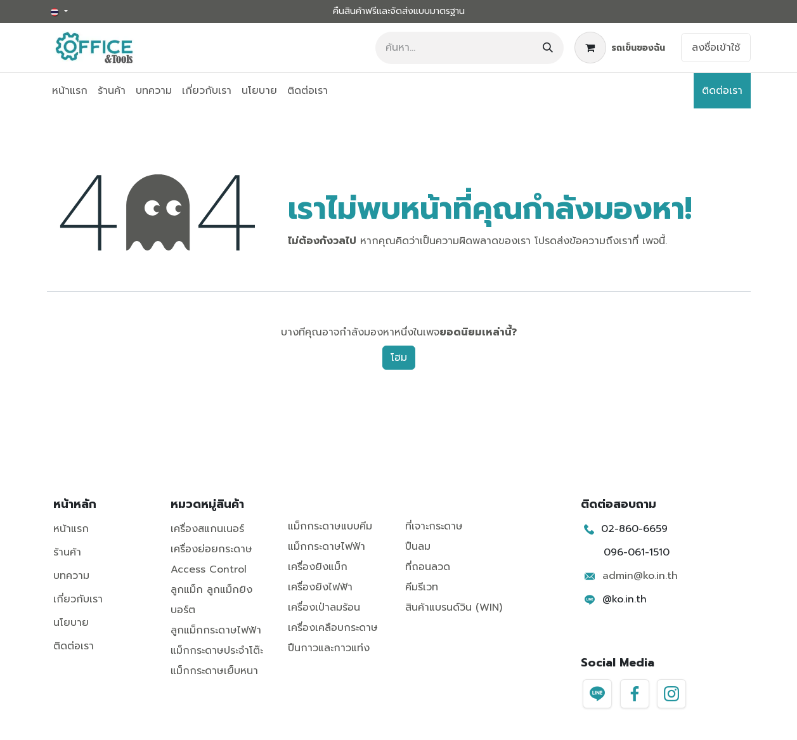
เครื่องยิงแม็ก (317, 566)
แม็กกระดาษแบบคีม (330, 526)
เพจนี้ (653, 241)
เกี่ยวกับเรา (78, 599)
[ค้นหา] (548, 48)
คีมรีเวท (421, 587)
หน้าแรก (71, 528)
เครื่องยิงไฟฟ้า (320, 587)
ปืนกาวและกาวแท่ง (329, 648)
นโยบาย (71, 622)
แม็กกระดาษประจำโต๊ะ (217, 650)
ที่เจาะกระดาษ (434, 526)
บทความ (71, 575)
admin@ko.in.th (640, 575)
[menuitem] (70, 90)
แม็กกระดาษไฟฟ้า (326, 546)
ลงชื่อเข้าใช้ (716, 47)
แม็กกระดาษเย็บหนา (214, 670)
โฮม (399, 357)
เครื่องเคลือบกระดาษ (333, 627)
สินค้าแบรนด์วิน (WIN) (453, 607)
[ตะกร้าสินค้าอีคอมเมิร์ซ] (619, 47)
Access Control (209, 569)
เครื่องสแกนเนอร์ (207, 528)
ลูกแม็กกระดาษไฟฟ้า (216, 630)
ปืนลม (418, 546)
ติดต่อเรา (722, 90)
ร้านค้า (67, 552)
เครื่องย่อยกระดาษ (211, 549)
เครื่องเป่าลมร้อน (324, 607)
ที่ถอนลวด (427, 566)
